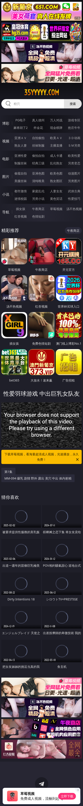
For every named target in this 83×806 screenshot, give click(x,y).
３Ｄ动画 (74, 138)
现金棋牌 (56, 128)
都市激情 (20, 191)
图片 (5, 176)
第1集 (8, 472)
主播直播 (56, 145)
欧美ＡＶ (56, 138)
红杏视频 (20, 216)
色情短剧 (38, 216)
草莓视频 (56, 209)
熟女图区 (56, 181)
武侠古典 (74, 191)
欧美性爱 (74, 155)
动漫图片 (74, 173)
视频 (5, 141)
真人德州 (38, 120)
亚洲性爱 (20, 155)
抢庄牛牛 (74, 128)
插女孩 (20, 209)
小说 (5, 194)
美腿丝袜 (20, 181)
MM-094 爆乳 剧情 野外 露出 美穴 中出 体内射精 (37, 478)
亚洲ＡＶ (20, 138)
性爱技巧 (74, 199)
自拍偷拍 (38, 138)
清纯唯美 (38, 181)
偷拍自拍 (38, 155)
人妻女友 (56, 191)
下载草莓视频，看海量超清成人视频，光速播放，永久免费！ (42, 457)
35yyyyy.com (41, 92)
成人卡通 (56, 155)
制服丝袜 (20, 163)
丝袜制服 (38, 145)
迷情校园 (20, 199)
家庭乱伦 (38, 191)
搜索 (73, 104)
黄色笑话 (56, 199)
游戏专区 (74, 120)
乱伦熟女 (56, 163)
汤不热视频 (74, 209)
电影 (5, 158)
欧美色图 (56, 173)
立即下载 (67, 796)
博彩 (5, 123)
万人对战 (56, 120)
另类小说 (38, 199)
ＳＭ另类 (74, 145)
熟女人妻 (20, 145)
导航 (5, 212)
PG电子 (20, 120)
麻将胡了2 (21, 128)
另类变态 (74, 163)
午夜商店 (38, 209)
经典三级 (38, 163)
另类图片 (74, 181)
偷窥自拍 (20, 173)
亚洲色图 (38, 173)
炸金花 (38, 128)
